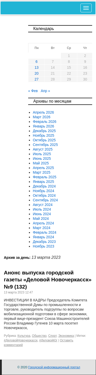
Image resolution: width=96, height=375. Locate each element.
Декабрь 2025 (44, 131)
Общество (39, 336)
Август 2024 (42, 205)
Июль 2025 (42, 154)
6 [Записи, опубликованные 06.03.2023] (37, 62)
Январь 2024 (43, 237)
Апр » (45, 91)
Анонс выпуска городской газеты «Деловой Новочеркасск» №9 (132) (47, 280)
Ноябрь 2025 (43, 135)
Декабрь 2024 (44, 186)
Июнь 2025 (42, 158)
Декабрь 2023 (44, 242)
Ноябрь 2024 (43, 191)
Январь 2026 (43, 126)
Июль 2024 (42, 209)
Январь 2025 (43, 182)
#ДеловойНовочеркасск (21, 340)
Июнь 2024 (42, 214)
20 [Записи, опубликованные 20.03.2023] (37, 73)
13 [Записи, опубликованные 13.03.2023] (37, 67)
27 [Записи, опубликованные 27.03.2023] (37, 79)
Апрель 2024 (43, 223)
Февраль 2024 (44, 232)
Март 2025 (41, 172)
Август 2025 (42, 149)
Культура (23, 336)
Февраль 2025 (44, 177)
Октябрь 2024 (44, 195)
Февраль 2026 (44, 122)
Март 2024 (41, 228)
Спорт (52, 336)
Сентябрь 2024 (45, 200)
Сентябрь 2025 (45, 145)
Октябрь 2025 (44, 140)
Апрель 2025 (43, 168)
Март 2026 (41, 117)
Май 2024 (41, 218)
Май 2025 (41, 163)
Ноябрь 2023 (43, 246)
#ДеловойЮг (48, 340)
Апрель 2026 (43, 112)
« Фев (33, 91)
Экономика (66, 336)
